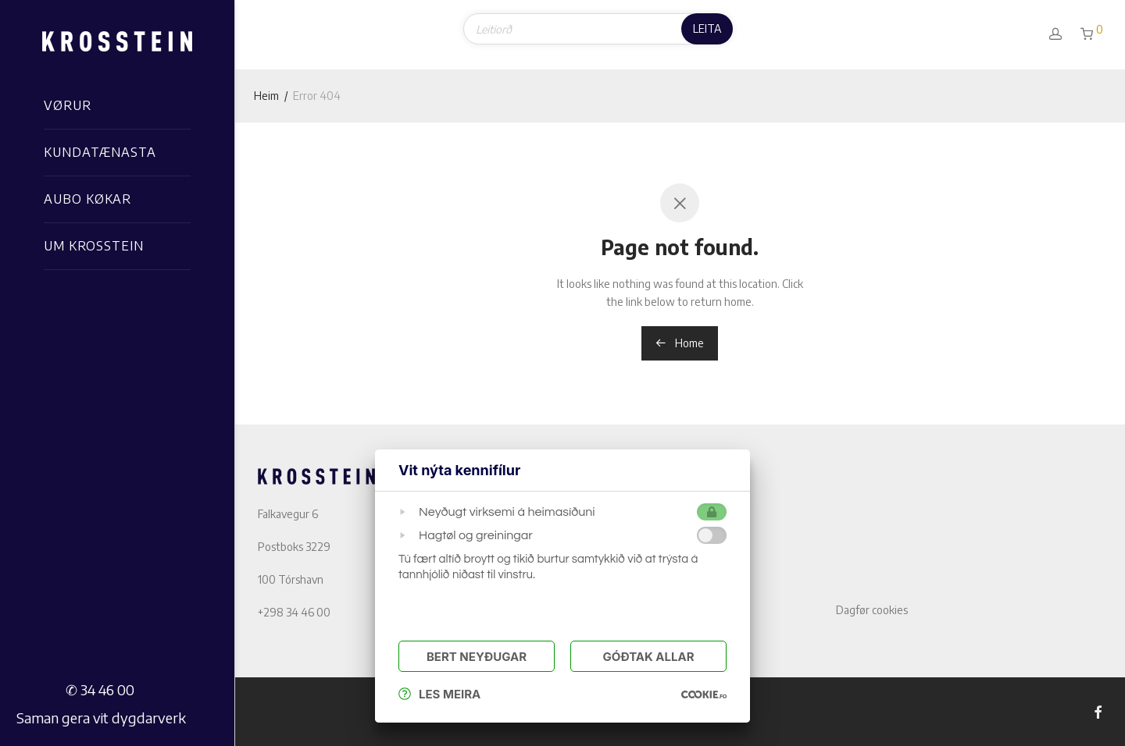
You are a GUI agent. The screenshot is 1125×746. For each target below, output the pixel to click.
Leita (707, 28)
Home (679, 343)
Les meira (439, 694)
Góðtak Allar (648, 656)
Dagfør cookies (872, 609)
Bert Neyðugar (477, 656)
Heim (266, 95)
